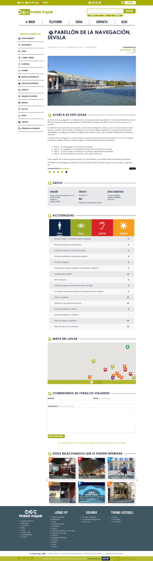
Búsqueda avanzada (30, 128)
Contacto (102, 22)
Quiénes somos (27, 521)
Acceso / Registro (89, 517)
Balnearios (26, 45)
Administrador (128, 50)
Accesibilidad (26, 535)
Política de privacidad (71, 554)
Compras (25, 64)
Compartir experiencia (91, 519)
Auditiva (102, 233)
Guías (79, 22)
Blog (124, 22)
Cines (23, 51)
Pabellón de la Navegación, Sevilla (90, 203)
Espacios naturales (29, 83)
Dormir (24, 70)
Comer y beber (27, 58)
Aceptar (105, 558)
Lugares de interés (29, 96)
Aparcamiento (27, 38)
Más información (94, 559)
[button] (93, 361)
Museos (24, 103)
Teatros (24, 122)
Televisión (55, 22)
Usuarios (117, 15)
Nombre (51, 398)
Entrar (130, 2)
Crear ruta (86, 522)
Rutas (105, 15)
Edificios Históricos (30, 77)
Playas (24, 109)
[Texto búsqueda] (105, 11)
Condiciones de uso (114, 554)
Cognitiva (123, 233)
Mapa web (31, 3)
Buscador (116, 519)
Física (59, 233)
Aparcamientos (58, 517)
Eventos (24, 90)
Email (95, 398)
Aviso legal (53, 554)
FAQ (23, 530)
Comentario (52, 406)
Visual (81, 233)
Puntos (93, 15)
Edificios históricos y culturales (63, 531)
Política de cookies (93, 554)
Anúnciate (117, 522)
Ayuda (22, 3)
